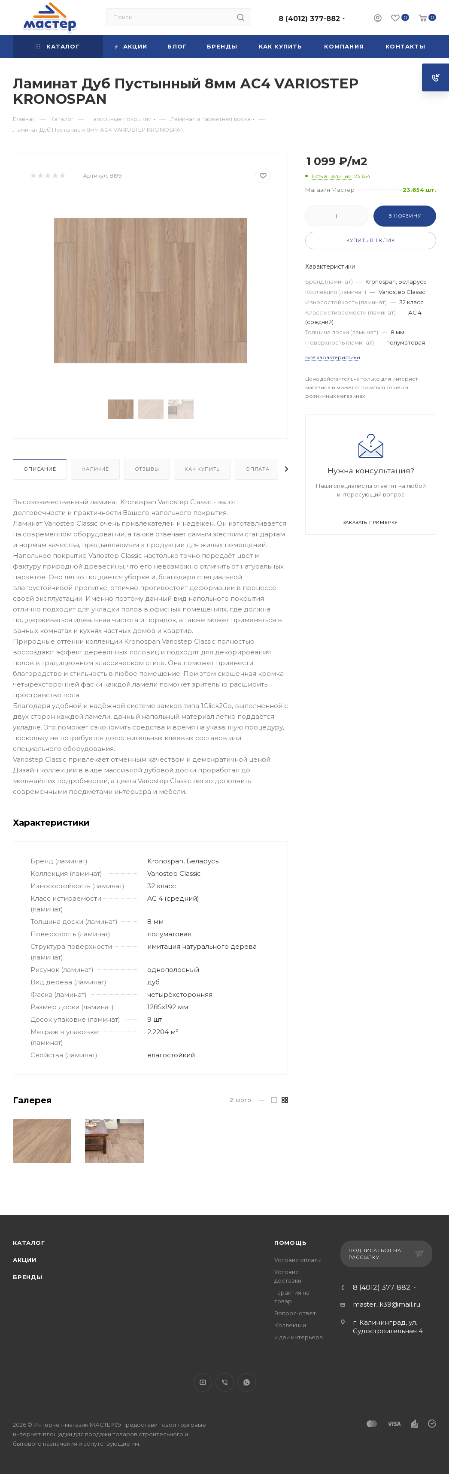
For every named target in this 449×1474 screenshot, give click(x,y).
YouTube (203, 1382)
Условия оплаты (298, 1259)
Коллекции (290, 1325)
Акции (24, 1259)
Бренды (27, 1277)
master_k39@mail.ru (386, 1304)
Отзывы (147, 469)
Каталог (29, 1242)
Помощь (290, 1242)
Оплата (258, 469)
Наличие (95, 469)
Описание (40, 469)
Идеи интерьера (298, 1337)
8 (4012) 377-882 (309, 19)
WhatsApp (246, 1382)
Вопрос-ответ (295, 1313)
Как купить (202, 469)
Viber (224, 1382)
